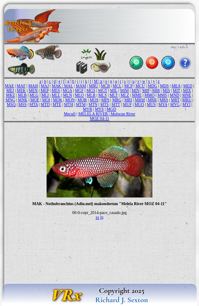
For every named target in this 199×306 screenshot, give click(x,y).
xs (98, 217)
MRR (152, 99)
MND (174, 95)
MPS (105, 99)
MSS (23, 104)
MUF (127, 104)
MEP (45, 90)
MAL (68, 85)
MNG (10, 99)
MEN (33, 90)
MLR (91, 95)
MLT (114, 95)
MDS (164, 85)
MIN (136, 90)
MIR (156, 90)
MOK (57, 99)
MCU (140, 85)
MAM (81, 85)
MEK (21, 90)
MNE (186, 95)
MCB (105, 85)
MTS (104, 104)
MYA (162, 104)
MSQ (11, 104)
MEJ (10, 90)
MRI (128, 99)
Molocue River (123, 113)
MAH (33, 85)
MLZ (125, 95)
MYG (175, 104)
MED (187, 85)
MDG (152, 85)
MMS (162, 95)
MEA (175, 85)
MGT (102, 90)
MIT (176, 90)
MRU (187, 99)
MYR (87, 109)
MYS (99, 109)
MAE (9, 85)
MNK (22, 99)
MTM (81, 104)
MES (56, 90)
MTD (45, 104)
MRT (175, 99)
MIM (124, 90)
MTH (68, 104)
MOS (94, 99)
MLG (34, 95)
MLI (45, 95)
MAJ (45, 85)
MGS (90, 90)
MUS (151, 104)
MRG (117, 99)
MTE (57, 104)
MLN (67, 95)
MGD (111, 109)
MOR (82, 99)
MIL (113, 90)
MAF (21, 85)
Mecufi (70, 113)
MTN (92, 104)
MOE (34, 99)
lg (101, 217)
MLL (56, 95)
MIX (187, 90)
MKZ (10, 95)
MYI (186, 104)
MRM (140, 99)
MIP (145, 90)
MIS (166, 90)
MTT (115, 104)
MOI (46, 99)
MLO (79, 95)
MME (137, 95)
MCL (117, 85)
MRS (164, 99)
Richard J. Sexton (121, 299)
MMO (149, 95)
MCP (128, 85)
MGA (67, 90)
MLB (22, 95)
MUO (139, 104)
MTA (33, 104)
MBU (93, 85)
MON (70, 99)
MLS (102, 95)
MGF (79, 90)
